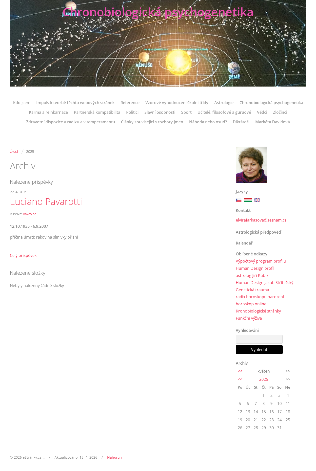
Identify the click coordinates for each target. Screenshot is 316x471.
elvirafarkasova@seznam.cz (261, 220)
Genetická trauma (252, 289)
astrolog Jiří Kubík (252, 275)
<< (240, 371)
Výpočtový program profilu (261, 261)
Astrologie (224, 102)
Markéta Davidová (272, 122)
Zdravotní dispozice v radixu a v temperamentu (70, 122)
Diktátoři (241, 122)
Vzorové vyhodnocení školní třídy (176, 102)
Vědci (262, 112)
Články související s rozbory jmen (152, 122)
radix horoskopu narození (260, 296)
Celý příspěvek (23, 255)
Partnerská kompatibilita (97, 112)
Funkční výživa (249, 318)
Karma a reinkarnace (48, 112)
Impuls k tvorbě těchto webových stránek (75, 102)
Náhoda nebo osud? (208, 122)
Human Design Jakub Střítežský (264, 282)
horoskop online (251, 304)
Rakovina (29, 214)
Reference (129, 102)
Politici (132, 112)
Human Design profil (255, 268)
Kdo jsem (21, 102)
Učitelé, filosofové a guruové (224, 112)
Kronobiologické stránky (258, 311)
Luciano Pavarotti (46, 201)
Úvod (14, 151)
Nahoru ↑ (114, 457)
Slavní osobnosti (159, 112)
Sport (186, 112)
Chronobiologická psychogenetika (158, 12)
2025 (263, 379)
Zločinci (280, 112)
